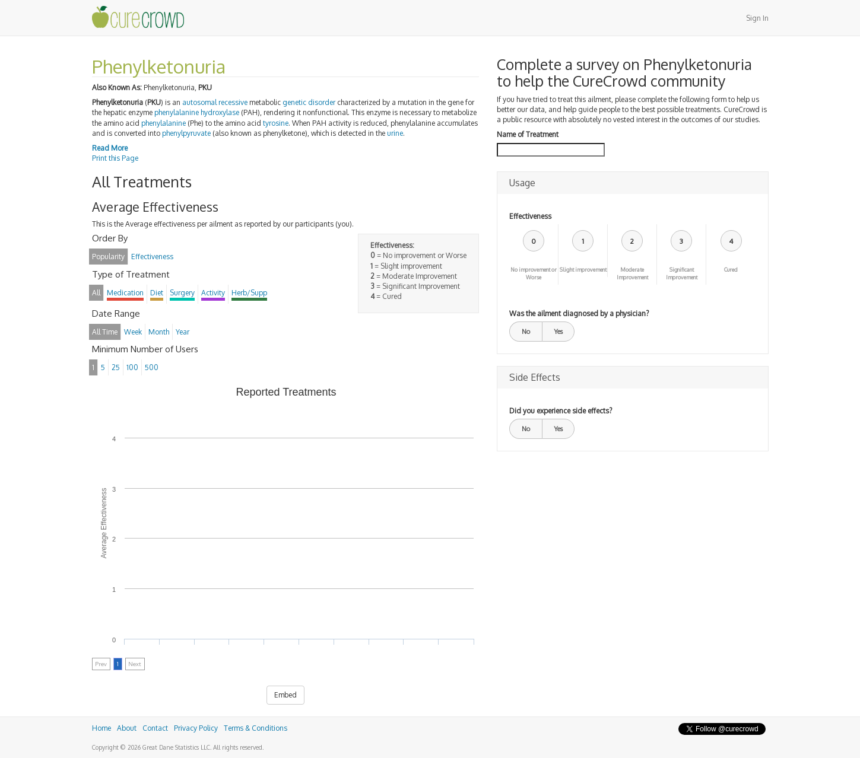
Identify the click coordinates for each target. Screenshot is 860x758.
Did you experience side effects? (560, 410)
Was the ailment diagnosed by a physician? (579, 313)
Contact (155, 728)
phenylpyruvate (186, 133)
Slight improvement (583, 269)
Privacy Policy (196, 728)
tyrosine (275, 123)
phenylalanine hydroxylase (196, 112)
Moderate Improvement (632, 273)
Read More (110, 148)
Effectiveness (530, 216)
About (127, 728)
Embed (285, 694)
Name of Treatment (527, 134)
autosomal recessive (214, 102)
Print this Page (115, 158)
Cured (731, 269)
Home (101, 728)
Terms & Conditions (255, 728)
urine (395, 133)
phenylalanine (163, 123)
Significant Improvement (681, 273)
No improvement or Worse (533, 273)
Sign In (757, 18)
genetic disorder (309, 102)
